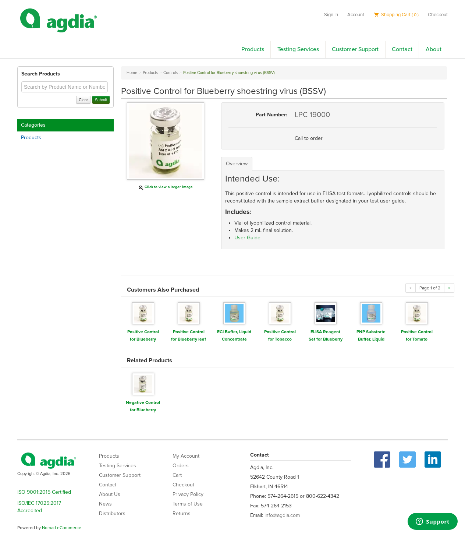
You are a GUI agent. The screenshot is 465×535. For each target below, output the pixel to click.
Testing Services (298, 49)
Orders (181, 465)
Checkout (438, 15)
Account (355, 15)
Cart (177, 475)
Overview (237, 164)
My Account (186, 456)
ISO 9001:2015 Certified (44, 492)
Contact (402, 49)
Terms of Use (188, 504)
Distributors (112, 513)
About (433, 49)
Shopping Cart (396, 15)
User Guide (247, 238)
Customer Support (355, 49)
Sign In (331, 15)
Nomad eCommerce (61, 527)
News (105, 504)
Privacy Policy (188, 494)
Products (252, 49)
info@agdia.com (282, 515)
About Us (109, 494)
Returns (182, 513)
